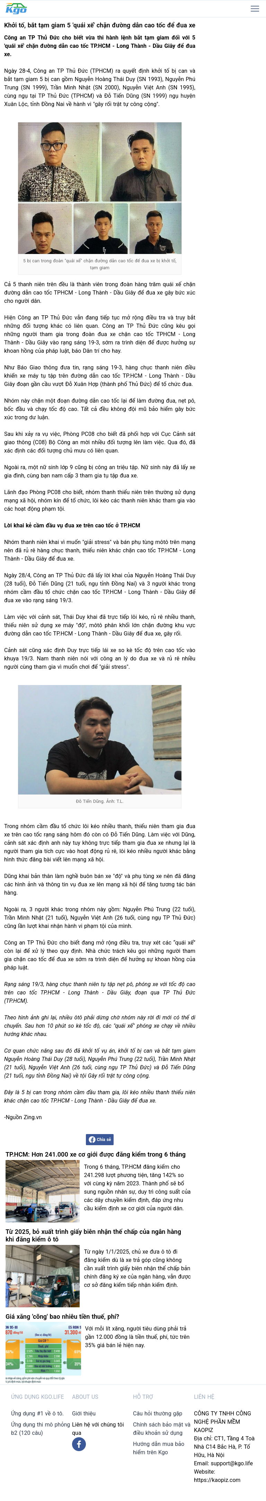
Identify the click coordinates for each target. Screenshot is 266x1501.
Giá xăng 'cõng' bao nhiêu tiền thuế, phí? (62, 1316)
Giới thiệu (84, 1413)
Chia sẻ (100, 1139)
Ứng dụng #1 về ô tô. (37, 1413)
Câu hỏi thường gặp (157, 1413)
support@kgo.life (232, 1463)
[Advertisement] (233, 121)
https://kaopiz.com (217, 1480)
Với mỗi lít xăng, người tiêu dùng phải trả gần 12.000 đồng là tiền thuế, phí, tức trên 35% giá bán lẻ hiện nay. (137, 1337)
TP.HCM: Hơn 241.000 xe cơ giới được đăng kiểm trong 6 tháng (96, 1154)
